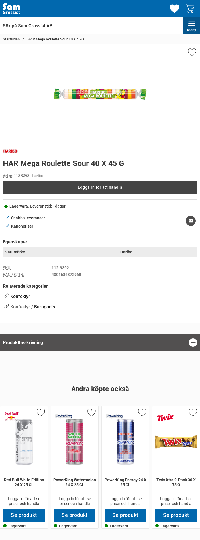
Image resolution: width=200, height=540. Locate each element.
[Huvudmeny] (191, 25)
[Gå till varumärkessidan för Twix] (165, 418)
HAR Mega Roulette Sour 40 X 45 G (55, 39)
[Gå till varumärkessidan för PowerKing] (63, 416)
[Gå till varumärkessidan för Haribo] (10, 152)
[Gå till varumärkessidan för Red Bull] (12, 416)
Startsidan (11, 39)
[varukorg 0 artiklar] (191, 8)
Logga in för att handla (100, 187)
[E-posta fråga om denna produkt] (191, 221)
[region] (100, 342)
